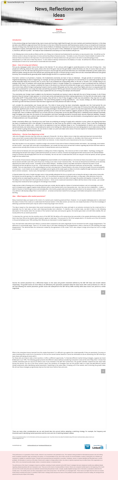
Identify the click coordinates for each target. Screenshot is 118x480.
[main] (59, 12)
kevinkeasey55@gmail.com (45, 445)
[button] (116, 2)
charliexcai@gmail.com (32, 445)
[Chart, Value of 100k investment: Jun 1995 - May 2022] (59, 399)
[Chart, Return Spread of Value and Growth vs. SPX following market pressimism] (59, 320)
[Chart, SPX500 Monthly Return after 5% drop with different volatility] (59, 257)
